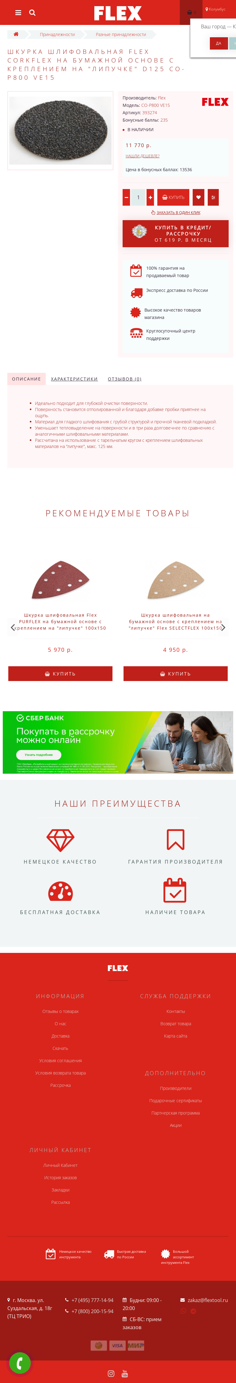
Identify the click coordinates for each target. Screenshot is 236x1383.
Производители (175, 1088)
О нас (60, 1023)
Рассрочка (60, 1085)
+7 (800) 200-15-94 (92, 1311)
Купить (173, 197)
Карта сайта (175, 1036)
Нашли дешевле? (142, 156)
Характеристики (74, 379)
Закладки (60, 1190)
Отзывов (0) (125, 379)
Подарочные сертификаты (175, 1100)
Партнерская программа (175, 1113)
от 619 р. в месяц (172, 233)
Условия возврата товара (60, 1073)
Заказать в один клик (178, 212)
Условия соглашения (60, 1060)
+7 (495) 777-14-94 (92, 1300)
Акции (176, 1125)
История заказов (60, 1177)
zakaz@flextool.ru (208, 1300)
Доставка (60, 1036)
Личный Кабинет (60, 1165)
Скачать (60, 1048)
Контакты (176, 1011)
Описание (26, 379)
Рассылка (60, 1202)
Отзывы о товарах (60, 1011)
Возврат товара (175, 1023)
